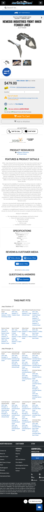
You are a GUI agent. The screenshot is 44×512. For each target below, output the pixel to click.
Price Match (19, 462)
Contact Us (3, 450)
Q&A (27, 80)
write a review (25, 270)
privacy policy (37, 469)
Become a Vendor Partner (20, 469)
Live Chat (17, 18)
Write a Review (21, 80)
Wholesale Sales (4, 473)
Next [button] (41, 17)
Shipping (18, 450)
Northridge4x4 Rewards (4, 469)
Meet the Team (4, 456)
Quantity (6, 92)
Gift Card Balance (20, 459)
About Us (2, 453)
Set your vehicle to (18, 109)
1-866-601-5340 (25, 18)
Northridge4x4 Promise (22, 465)
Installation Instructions (22, 152)
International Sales (5, 476)
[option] (22, 17)
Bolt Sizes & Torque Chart (5, 464)
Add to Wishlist (22, 121)
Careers (2, 459)
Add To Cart (22, 116)
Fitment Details (23, 154)
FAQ (17, 456)
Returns (18, 453)
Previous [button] (2, 17)
